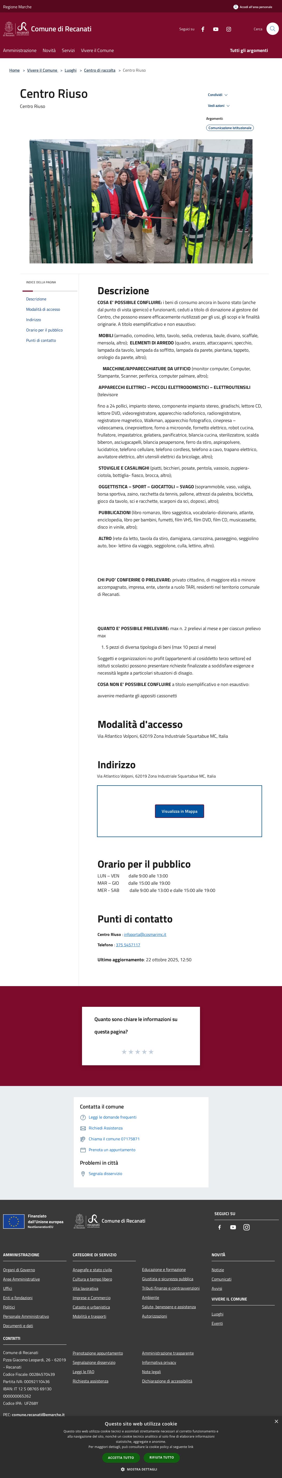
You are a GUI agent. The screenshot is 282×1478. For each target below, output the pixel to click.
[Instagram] (226, 28)
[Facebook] (201, 28)
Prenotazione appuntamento (98, 1353)
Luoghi (71, 70)
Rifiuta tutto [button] (162, 1457)
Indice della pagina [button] (41, 282)
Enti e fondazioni (18, 1298)
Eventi (217, 1323)
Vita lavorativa (85, 1288)
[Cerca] (272, 29)
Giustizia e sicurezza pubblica (167, 1279)
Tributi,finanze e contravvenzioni (171, 1288)
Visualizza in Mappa (179, 811)
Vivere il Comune (42, 70)
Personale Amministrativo (26, 1316)
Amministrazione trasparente (168, 1353)
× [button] (276, 1422)
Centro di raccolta (99, 70)
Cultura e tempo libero (92, 1279)
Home (14, 70)
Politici (9, 1307)
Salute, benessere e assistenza (169, 1307)
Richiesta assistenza (90, 1381)
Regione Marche (17, 7)
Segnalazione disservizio (94, 1362)
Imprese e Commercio (91, 1298)
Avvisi (217, 1288)
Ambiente (150, 1297)
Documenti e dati (18, 1325)
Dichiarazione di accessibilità (167, 1381)
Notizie (218, 1270)
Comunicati (222, 1279)
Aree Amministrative (21, 1279)
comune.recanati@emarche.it (38, 1415)
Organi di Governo (19, 1270)
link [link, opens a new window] (191, 1447)
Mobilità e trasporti (89, 1316)
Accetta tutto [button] (121, 1457)
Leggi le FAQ (83, 1372)
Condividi (218, 95)
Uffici (7, 1288)
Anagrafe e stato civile (92, 1270)
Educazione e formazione (164, 1269)
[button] (141, 1469)
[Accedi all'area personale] (253, 7)
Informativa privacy (159, 1362)
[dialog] (141, 1447)
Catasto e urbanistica (91, 1307)
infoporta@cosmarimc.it (145, 934)
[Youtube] (214, 28)
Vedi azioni (219, 106)
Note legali (151, 1372)
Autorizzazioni (154, 1316)
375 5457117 (128, 945)
